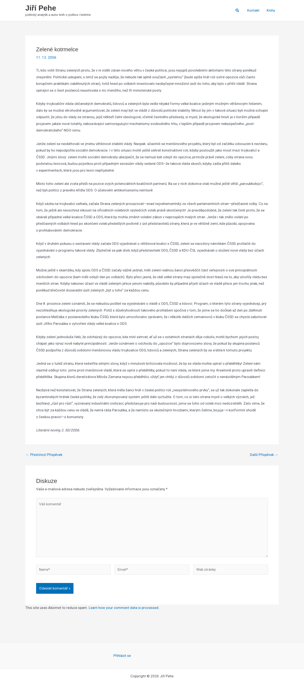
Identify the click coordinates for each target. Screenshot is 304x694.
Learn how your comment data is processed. (124, 608)
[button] (237, 10)
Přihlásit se (122, 655)
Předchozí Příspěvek (44, 455)
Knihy (271, 10)
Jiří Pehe (40, 8)
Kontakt (253, 10)
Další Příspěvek (264, 455)
